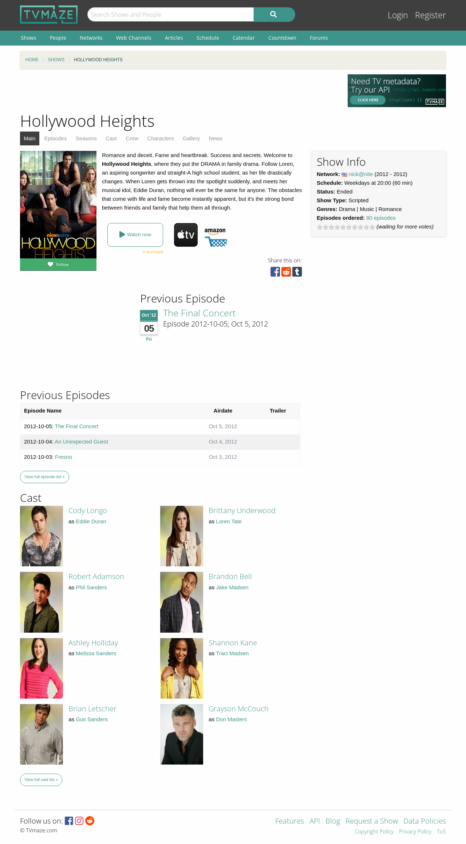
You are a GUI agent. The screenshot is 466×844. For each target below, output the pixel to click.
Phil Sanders (91, 587)
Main (30, 138)
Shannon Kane (233, 643)
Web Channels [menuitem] (133, 37)
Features (289, 821)
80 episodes (381, 218)
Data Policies (424, 821)
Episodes (55, 138)
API (314, 821)
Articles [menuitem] (174, 37)
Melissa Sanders (96, 653)
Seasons (86, 138)
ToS (441, 832)
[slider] (346, 227)
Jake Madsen (232, 587)
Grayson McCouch (239, 709)
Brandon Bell (230, 576)
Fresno (63, 457)
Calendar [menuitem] (244, 37)
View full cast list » (41, 779)
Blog (332, 821)
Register (430, 15)
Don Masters (231, 719)
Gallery (191, 138)
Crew (132, 138)
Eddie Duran (91, 521)
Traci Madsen (232, 653)
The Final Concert (199, 312)
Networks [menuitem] (91, 37)
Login (398, 15)
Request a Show (371, 821)
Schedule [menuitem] (208, 37)
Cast (111, 138)
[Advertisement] (178, 90)
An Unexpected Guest (81, 441)
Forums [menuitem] (319, 37)
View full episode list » (44, 476)
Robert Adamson (96, 576)
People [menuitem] (58, 37)
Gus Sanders (92, 719)
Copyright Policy (374, 832)
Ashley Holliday (93, 643)
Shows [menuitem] (28, 37)
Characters (160, 138)
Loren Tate (229, 521)
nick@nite (361, 174)
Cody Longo (87, 510)
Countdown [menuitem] (282, 37)
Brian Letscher (92, 709)
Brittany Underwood (242, 510)
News (216, 138)
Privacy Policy (415, 832)
